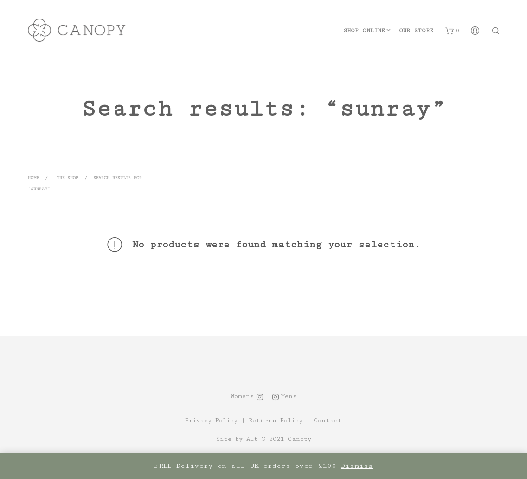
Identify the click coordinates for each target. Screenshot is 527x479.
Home (33, 178)
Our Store (416, 30)
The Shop (67, 178)
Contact (328, 420)
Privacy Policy (211, 420)
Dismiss (357, 466)
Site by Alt (237, 439)
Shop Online (364, 30)
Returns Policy (275, 420)
